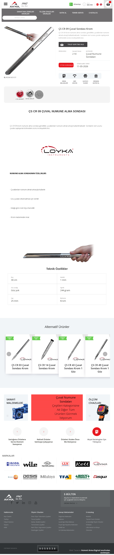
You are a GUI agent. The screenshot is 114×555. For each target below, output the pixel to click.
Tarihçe (6, 519)
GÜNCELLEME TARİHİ (83, 64)
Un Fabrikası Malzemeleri (66, 530)
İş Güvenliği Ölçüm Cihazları (94, 522)
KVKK (5, 527)
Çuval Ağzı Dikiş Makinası (66, 522)
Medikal (88, 516)
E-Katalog (90, 512)
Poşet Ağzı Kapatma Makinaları (68, 525)
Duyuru (6, 525)
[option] (17, 355)
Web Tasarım (75, 550)
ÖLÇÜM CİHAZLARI (46, 13)
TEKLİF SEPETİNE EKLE (72, 44)
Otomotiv (89, 530)
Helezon (61, 519)
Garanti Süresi (76, 51)
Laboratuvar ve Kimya (93, 527)
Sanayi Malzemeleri (66, 512)
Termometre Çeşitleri (38, 525)
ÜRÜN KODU (62, 51)
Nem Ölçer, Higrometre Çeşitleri (41, 527)
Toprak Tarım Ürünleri (93, 519)
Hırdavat (88, 525)
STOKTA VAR (9, 338)
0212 (88, 4)
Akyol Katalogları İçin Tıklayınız (96, 440)
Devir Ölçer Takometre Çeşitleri (41, 516)
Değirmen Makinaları (65, 516)
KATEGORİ (89, 51)
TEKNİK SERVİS (77, 13)
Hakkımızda (8, 512)
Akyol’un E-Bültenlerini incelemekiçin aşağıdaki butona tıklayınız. (75, 499)
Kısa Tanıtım (7, 516)
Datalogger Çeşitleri (37, 530)
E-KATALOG (93, 13)
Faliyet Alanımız (8, 522)
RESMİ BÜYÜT (10, 77)
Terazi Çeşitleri (35, 519)
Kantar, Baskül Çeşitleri (38, 522)
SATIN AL (63, 13)
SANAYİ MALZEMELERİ (25, 13)
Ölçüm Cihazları (37, 512)
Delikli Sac (62, 527)
